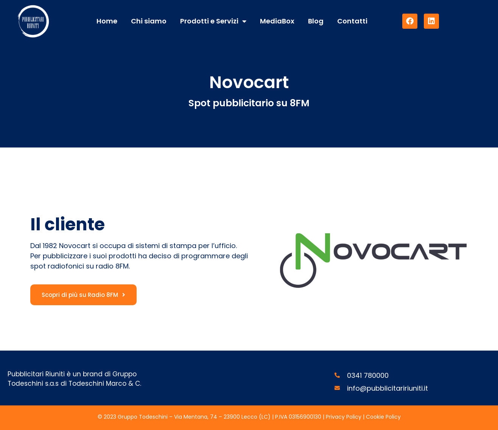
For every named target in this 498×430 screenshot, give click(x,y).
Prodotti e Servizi (213, 21)
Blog (316, 21)
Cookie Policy (383, 417)
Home (106, 21)
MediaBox (277, 21)
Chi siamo (149, 21)
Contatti (352, 21)
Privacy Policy (344, 417)
